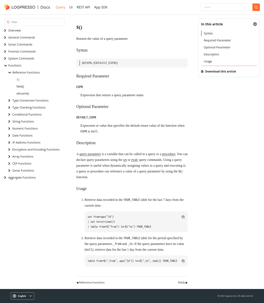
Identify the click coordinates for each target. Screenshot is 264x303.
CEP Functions (21, 163)
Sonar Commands (20, 44)
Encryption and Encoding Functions (36, 149)
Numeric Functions (25, 128)
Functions (14, 65)
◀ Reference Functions (90, 282)
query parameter (90, 154)
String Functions (23, 121)
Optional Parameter (217, 47)
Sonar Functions (23, 170)
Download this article (220, 71)
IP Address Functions (26, 142)
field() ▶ (183, 282)
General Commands (21, 37)
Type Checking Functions (29, 107)
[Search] (226, 7)
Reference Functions (26, 72)
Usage (208, 61)
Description (211, 54)
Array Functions (22, 156)
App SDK (100, 7)
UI (71, 7)
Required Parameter (217, 40)
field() (20, 86)
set (125, 159)
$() (18, 79)
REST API (83, 7)
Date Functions (22, 135)
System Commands (21, 58)
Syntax (208, 33)
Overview (14, 30)
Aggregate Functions (22, 177)
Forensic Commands (22, 51)
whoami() (22, 93)
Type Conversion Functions (30, 100)
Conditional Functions (27, 114)
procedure (168, 154)
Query (60, 7)
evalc (134, 159)
